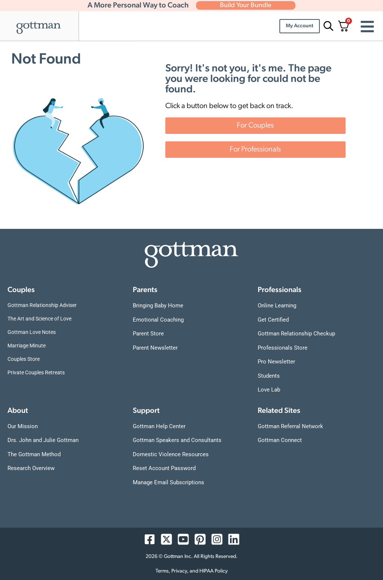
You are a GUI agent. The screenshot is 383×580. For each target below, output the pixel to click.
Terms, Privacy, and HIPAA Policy (192, 571)
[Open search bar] (327, 26)
